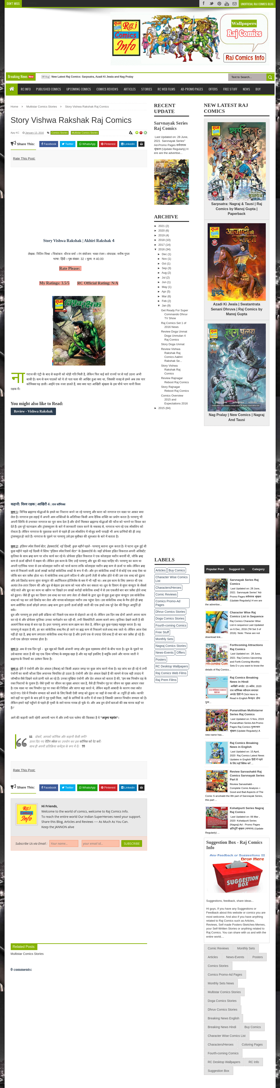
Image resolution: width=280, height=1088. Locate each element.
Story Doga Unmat (172, 344)
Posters (161, 659)
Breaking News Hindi (222, 1027)
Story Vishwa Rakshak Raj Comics (171, 369)
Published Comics (48, 89)
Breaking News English (223, 1018)
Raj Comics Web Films (171, 673)
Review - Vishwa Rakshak (33, 411)
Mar (164, 296)
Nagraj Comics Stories (171, 646)
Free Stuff (230, 89)
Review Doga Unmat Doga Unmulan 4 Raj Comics (174, 335)
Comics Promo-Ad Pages (168, 603)
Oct (164, 263)
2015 (162, 408)
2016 (162, 249)
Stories (146, 89)
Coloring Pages (252, 1044)
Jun (164, 282)
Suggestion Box (218, 1070)
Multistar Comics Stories (85, 132)
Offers (213, 89)
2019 (162, 235)
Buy (258, 89)
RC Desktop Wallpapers (172, 666)
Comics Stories (60, 132)
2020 (162, 230)
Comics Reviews (107, 89)
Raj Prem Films (166, 680)
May (165, 287)
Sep (165, 268)
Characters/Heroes (168, 587)
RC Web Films (166, 89)
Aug (164, 272)
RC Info (26, 89)
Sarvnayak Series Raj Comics (171, 125)
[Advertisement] (46, 39)
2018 (162, 240)
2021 (162, 226)
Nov (165, 258)
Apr (164, 291)
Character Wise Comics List (172, 579)
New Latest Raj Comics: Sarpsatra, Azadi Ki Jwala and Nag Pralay (92, 76)
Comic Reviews (166, 594)
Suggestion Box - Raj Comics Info (234, 845)
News (246, 89)
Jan (164, 305)
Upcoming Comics (78, 89)
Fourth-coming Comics (171, 625)
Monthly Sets (164, 639)
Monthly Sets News (221, 983)
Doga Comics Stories (170, 618)
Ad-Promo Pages (192, 89)
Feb (164, 301)
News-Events (165, 652)
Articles (130, 89)
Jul (164, 277)
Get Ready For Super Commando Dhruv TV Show (174, 314)
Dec (165, 254)
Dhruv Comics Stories (170, 611)
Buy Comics (177, 570)
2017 (162, 244)
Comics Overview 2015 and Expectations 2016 (174, 399)
